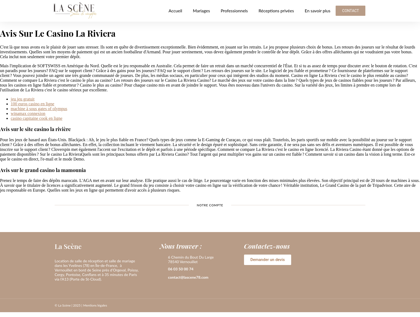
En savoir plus (317, 10)
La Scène (68, 246)
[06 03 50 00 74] (162, 269)
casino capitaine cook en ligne (36, 118)
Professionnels (234, 10)
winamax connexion (28, 113)
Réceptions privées (276, 10)
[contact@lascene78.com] (162, 277)
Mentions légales (95, 305)
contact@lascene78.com (188, 277)
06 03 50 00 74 (180, 269)
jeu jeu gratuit (23, 99)
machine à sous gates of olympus (39, 108)
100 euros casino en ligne (32, 104)
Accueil (175, 10)
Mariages (201, 10)
